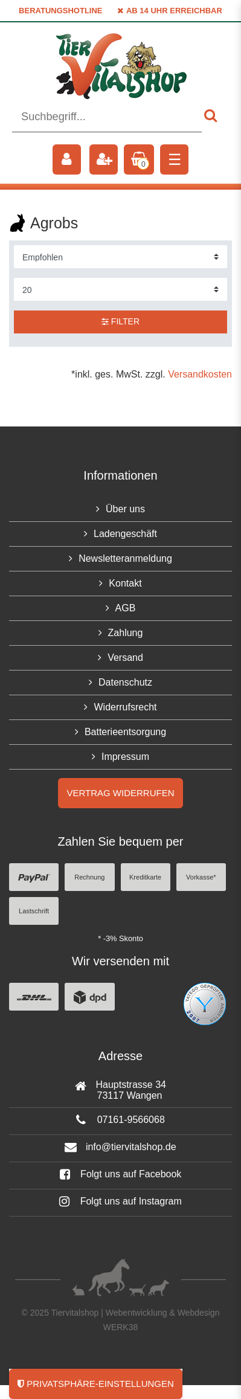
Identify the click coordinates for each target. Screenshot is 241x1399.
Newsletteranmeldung (125, 558)
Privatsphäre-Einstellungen (96, 1383)
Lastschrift (34, 911)
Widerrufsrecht (125, 707)
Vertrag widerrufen (120, 793)
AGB (125, 608)
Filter (120, 321)
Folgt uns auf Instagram (120, 1201)
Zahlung (125, 633)
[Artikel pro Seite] (120, 289)
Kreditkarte (145, 877)
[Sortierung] (120, 256)
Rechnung (89, 877)
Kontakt (125, 583)
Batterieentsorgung (125, 732)
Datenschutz (125, 682)
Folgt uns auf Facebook (121, 1174)
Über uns (125, 509)
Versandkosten (200, 374)
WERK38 (120, 1327)
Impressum (125, 756)
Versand (125, 657)
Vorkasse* (201, 877)
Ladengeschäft (125, 534)
